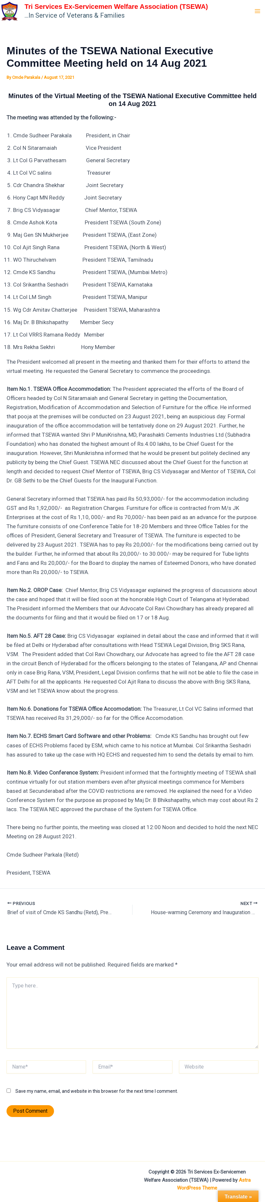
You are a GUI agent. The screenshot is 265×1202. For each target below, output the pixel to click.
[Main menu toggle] (257, 16)
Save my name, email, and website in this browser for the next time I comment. (96, 1101)
